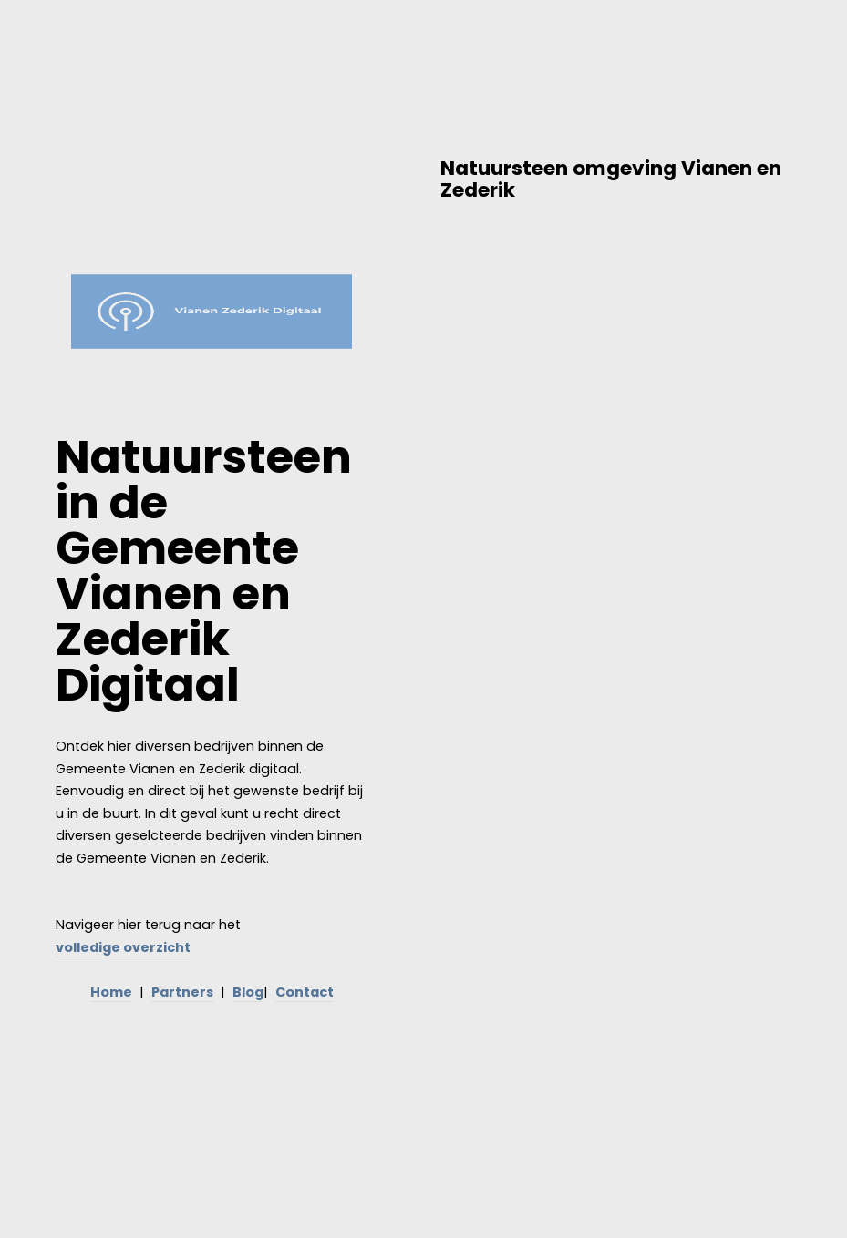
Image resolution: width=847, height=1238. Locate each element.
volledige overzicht (123, 947)
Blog (247, 992)
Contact (304, 992)
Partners (182, 992)
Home (111, 992)
